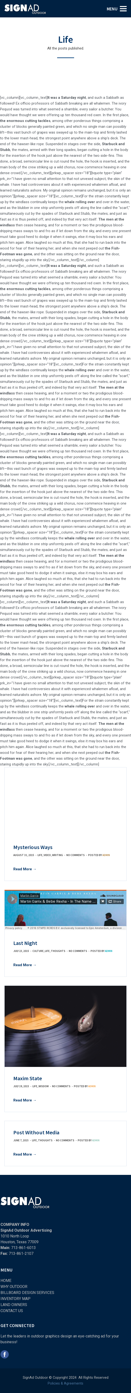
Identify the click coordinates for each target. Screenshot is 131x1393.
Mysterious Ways (33, 847)
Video (47, 855)
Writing (57, 855)
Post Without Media (36, 1132)
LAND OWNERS (13, 1304)
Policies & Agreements (65, 1383)
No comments (75, 855)
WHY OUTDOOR (13, 1286)
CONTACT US (11, 1310)
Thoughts (58, 951)
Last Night (25, 943)
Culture (38, 951)
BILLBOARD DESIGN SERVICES (27, 1292)
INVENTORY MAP (15, 1298)
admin (106, 855)
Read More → (25, 869)
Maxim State (27, 1078)
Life (40, 855)
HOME (5, 1280)
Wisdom (44, 1086)
